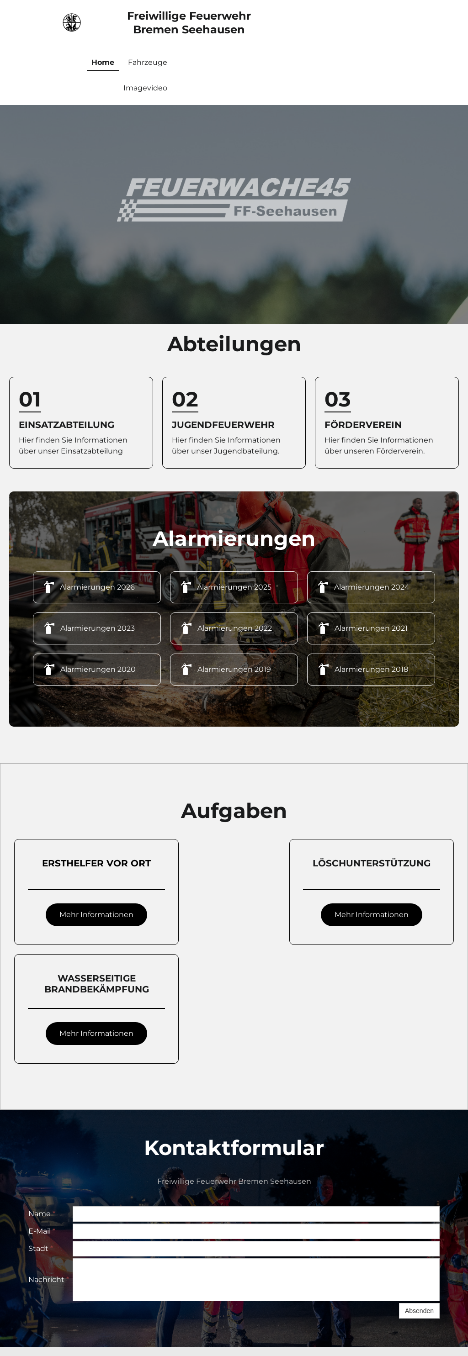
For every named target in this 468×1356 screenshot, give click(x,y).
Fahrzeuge (147, 62)
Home (102, 62)
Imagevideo (145, 88)
